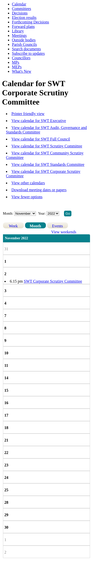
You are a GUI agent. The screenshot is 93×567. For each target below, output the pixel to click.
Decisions (20, 13)
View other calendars (28, 183)
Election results (24, 17)
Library (18, 31)
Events (57, 226)
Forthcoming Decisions (30, 22)
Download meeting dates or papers (38, 190)
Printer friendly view (27, 114)
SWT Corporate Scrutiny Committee (53, 281)
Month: (8, 213)
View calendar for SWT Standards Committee (47, 164)
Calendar (19, 4)
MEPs (17, 67)
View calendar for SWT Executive (38, 121)
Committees (21, 8)
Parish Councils (24, 44)
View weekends (63, 232)
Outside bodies (24, 40)
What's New (21, 71)
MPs (15, 62)
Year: (42, 213)
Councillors (21, 58)
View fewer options (26, 197)
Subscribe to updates (28, 53)
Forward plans (23, 26)
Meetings (19, 35)
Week (13, 226)
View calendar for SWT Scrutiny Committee (46, 146)
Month (35, 226)
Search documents (26, 49)
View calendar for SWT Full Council (40, 139)
